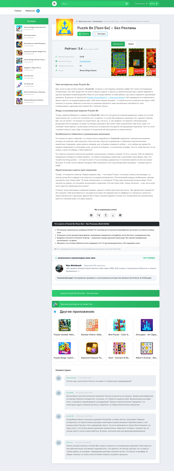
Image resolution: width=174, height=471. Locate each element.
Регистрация (141, 3)
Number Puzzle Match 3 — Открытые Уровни (106, 98)
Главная (17, 11)
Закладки (100, 34)
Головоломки (85, 61)
